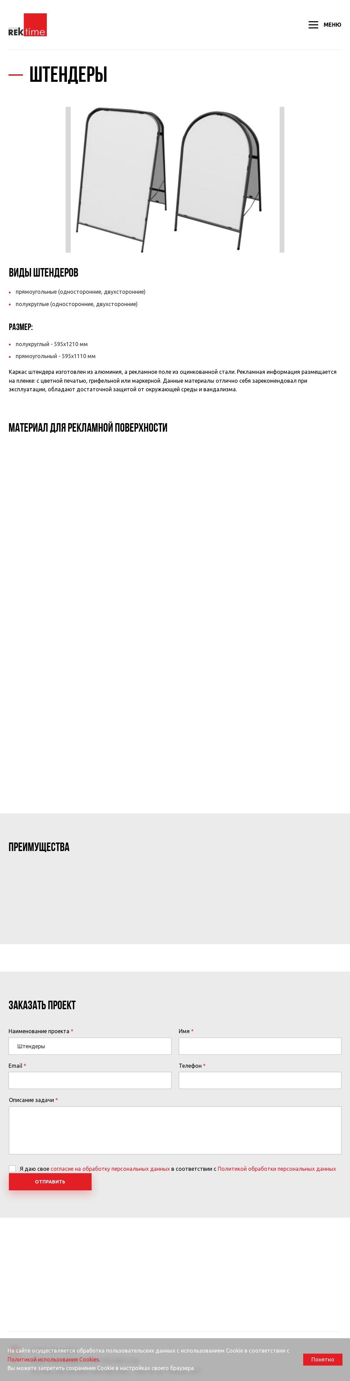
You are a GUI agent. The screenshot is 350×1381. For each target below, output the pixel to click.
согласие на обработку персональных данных (110, 1169)
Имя (184, 1031)
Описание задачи (31, 1100)
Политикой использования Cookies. (54, 1359)
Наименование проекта (39, 1031)
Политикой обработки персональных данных (277, 1169)
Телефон (190, 1066)
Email (15, 1066)
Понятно (322, 1359)
